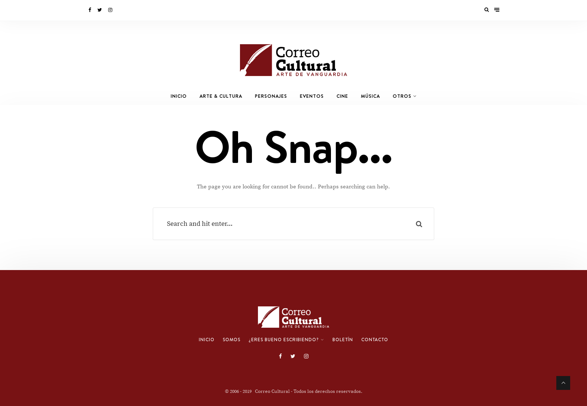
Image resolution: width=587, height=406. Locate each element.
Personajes (271, 96)
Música (370, 96)
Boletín (342, 340)
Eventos (312, 96)
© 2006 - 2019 (240, 391)
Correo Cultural (272, 391)
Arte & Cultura (221, 96)
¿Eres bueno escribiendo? (284, 340)
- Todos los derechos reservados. (326, 391)
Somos (231, 340)
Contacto (374, 340)
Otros (402, 96)
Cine (342, 96)
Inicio (179, 96)
